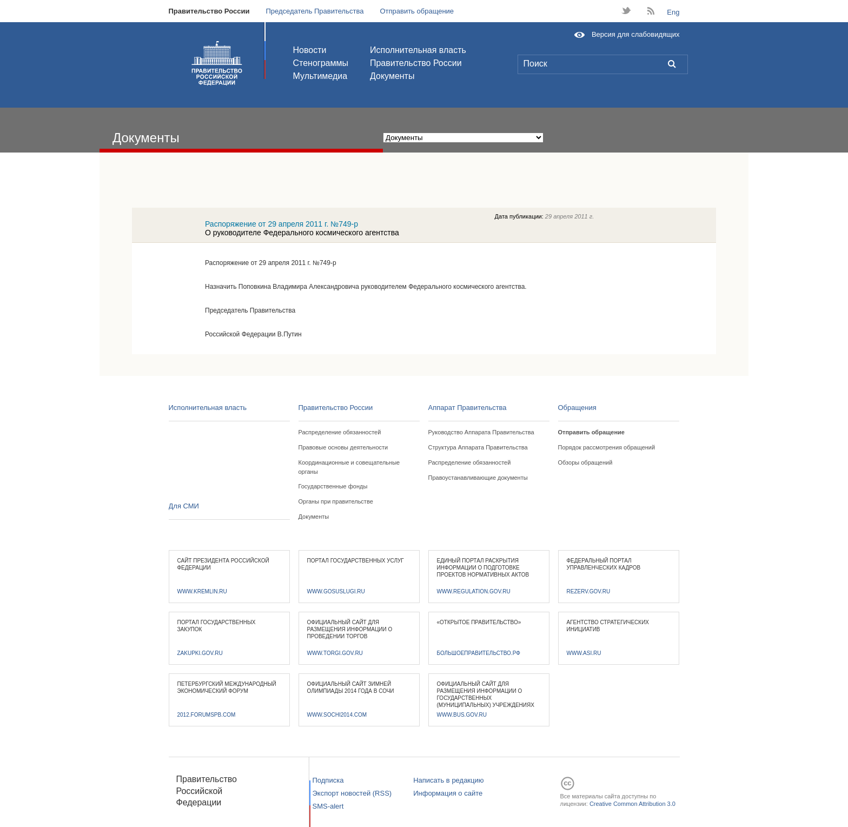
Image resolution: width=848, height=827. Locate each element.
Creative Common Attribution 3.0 (632, 803)
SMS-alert (328, 806)
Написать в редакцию (448, 780)
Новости (310, 50)
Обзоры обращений (585, 462)
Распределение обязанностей (340, 432)
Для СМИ (184, 506)
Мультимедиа (320, 76)
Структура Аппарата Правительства (478, 447)
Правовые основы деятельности (343, 447)
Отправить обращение (417, 11)
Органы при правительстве (336, 501)
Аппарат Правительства (467, 407)
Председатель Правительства (314, 11)
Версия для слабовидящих (636, 34)
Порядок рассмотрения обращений (606, 447)
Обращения (577, 407)
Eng (673, 12)
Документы (392, 76)
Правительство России (209, 11)
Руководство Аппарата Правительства (481, 432)
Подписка (328, 780)
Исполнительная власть (418, 50)
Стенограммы (320, 63)
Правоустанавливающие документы (478, 477)
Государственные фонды (333, 486)
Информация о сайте (447, 793)
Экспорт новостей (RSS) (352, 793)
